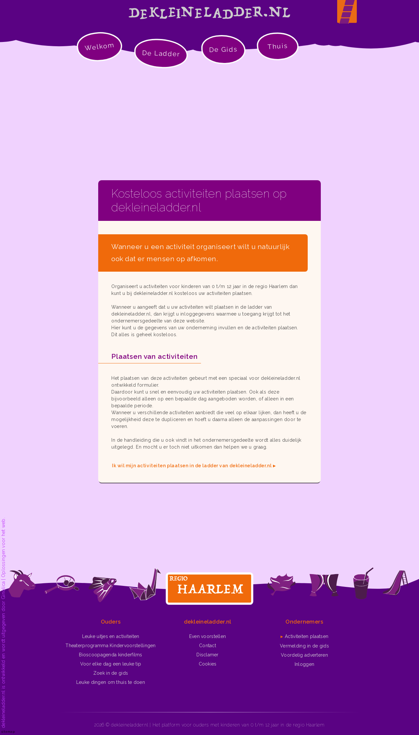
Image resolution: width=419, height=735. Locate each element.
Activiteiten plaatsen (306, 636)
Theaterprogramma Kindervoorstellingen (110, 645)
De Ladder (161, 53)
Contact (207, 645)
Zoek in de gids (110, 673)
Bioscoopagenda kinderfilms (110, 654)
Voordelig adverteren (304, 655)
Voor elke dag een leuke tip (110, 664)
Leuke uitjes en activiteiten (110, 636)
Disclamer (207, 654)
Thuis (277, 46)
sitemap (8, 731)
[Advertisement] (209, 124)
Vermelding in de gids (304, 645)
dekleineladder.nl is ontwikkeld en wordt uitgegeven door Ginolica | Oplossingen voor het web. (3, 622)
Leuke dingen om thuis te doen (110, 682)
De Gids (223, 49)
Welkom (99, 46)
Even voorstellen (207, 636)
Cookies (208, 664)
